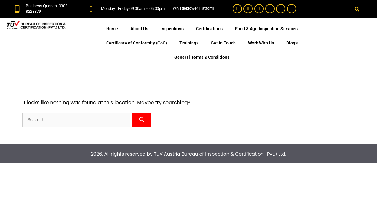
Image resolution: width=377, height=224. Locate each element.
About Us (139, 28)
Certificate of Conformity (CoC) (136, 42)
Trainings (188, 42)
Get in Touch (223, 42)
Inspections (172, 28)
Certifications (209, 28)
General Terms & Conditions (201, 57)
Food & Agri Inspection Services (266, 28)
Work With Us (261, 42)
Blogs (292, 42)
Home (112, 28)
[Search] (141, 120)
